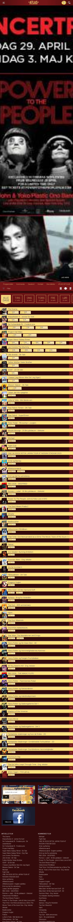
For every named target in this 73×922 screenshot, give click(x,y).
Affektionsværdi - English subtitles (14, 884)
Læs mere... (45, 800)
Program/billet (8, 284)
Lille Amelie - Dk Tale (9, 858)
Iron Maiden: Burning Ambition (49, 896)
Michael (5, 870)
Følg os (8, 822)
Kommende (20, 284)
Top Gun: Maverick (45, 905)
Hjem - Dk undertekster (47, 917)
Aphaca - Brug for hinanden (48, 903)
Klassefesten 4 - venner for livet (13, 839)
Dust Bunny (43, 898)
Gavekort (31, 284)
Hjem (41, 907)
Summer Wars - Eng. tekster (48, 893)
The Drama (6, 837)
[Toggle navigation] (3, 3)
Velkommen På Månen (10, 896)
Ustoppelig (42, 910)
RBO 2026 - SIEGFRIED (10, 891)
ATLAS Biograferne (33, 3)
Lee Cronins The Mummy (11, 855)
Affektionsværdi (7, 881)
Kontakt (40, 284)
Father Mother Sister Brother (12, 860)
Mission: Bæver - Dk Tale (10, 867)
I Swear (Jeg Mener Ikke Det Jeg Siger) (16, 865)
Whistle (4, 907)
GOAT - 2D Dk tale (8, 863)
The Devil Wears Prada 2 (10, 898)
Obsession (42, 919)
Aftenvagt (42, 900)
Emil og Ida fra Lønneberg (11, 886)
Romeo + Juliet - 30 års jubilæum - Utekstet (17, 893)
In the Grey (42, 912)
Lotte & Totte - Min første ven (12, 917)
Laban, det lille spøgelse (10, 889)
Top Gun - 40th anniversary (48, 915)
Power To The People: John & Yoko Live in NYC (18, 900)
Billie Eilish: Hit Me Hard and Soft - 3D (51, 891)
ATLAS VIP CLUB (64, 284)
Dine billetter (51, 284)
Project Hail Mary (8, 848)
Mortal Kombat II (45, 886)
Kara (40, 877)
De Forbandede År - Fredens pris (13, 846)
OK (6, 797)
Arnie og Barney (7, 879)
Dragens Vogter (7, 912)
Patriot (4, 915)
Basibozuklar (6, 910)
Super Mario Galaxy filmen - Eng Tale (15, 853)
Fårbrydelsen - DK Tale (10, 919)
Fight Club (5, 872)
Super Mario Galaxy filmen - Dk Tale (14, 851)
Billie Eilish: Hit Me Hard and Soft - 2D (51, 889)
